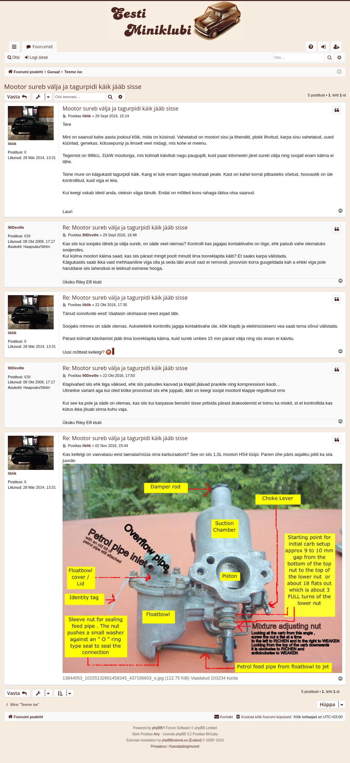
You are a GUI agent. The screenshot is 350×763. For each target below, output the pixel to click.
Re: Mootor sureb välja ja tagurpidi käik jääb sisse (125, 227)
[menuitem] (311, 46)
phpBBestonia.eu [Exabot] (182, 740)
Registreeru (68, 57)
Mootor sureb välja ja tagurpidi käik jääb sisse (73, 86)
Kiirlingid (15, 47)
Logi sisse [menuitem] (325, 47)
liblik (12, 144)
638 (27, 236)
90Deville (16, 227)
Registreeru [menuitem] (337, 47)
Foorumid (42, 46)
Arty (157, 734)
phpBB (157, 728)
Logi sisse (39, 57)
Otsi (15, 57)
